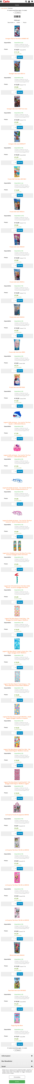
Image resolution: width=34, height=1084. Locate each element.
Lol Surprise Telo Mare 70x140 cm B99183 (17, 850)
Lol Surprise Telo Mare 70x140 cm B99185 (17, 920)
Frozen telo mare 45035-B (17, 317)
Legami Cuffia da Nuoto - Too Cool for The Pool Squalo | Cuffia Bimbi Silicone (17, 423)
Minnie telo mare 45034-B (17, 955)
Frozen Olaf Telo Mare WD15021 (17, 179)
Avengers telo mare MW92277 (17, 144)
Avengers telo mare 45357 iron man (17, 109)
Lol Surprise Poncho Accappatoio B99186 (17, 815)
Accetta (17, 1081)
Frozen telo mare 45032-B (17, 247)
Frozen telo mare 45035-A (17, 282)
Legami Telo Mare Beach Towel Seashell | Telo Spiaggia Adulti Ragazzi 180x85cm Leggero (17, 782)
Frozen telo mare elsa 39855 (17, 352)
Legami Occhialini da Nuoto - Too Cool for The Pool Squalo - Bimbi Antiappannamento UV (17, 488)
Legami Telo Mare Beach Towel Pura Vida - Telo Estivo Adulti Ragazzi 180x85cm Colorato (17, 750)
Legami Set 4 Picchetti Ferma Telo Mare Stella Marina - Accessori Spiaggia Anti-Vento (17, 586)
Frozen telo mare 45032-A (17, 211)
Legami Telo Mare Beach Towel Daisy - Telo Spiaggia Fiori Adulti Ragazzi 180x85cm (17, 619)
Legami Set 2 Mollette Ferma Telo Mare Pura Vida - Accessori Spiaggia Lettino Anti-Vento (17, 553)
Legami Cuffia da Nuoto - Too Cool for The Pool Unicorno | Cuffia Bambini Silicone (17, 455)
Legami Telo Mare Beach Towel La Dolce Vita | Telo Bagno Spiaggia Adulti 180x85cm (17, 652)
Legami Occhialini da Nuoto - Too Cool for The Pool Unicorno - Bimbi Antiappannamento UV (17, 521)
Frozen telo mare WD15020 (17, 387)
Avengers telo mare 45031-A (17, 73)
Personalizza (17, 1077)
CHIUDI (32, 1069)
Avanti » (18, 12)
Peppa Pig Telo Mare (17, 1025)
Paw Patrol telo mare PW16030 (17, 990)
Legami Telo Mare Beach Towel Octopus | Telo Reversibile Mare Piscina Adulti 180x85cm (17, 684)
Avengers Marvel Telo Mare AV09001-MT (17, 38)
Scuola (17, 5)
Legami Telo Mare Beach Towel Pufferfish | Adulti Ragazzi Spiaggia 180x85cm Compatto (17, 717)
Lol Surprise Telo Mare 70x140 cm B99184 (17, 885)
